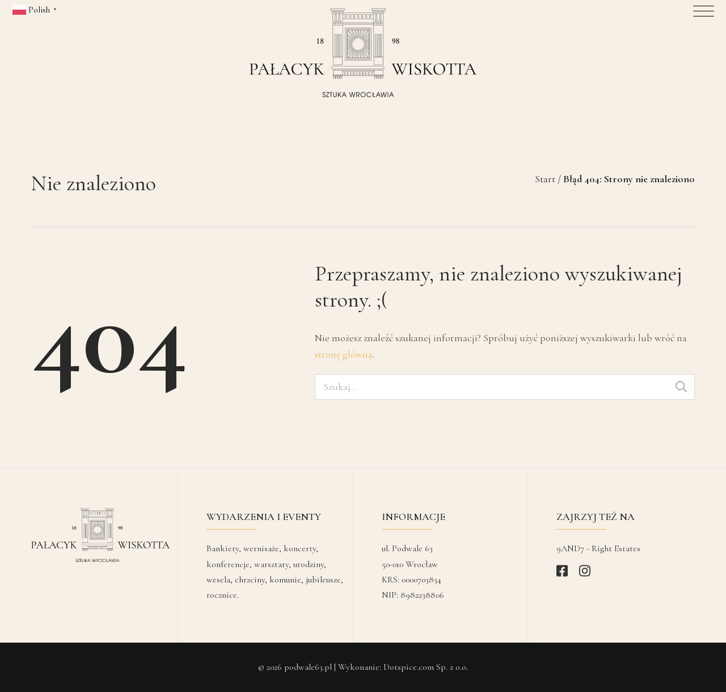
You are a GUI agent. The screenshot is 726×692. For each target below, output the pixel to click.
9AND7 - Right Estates (598, 548)
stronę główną (344, 354)
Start (545, 179)
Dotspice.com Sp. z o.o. (425, 667)
